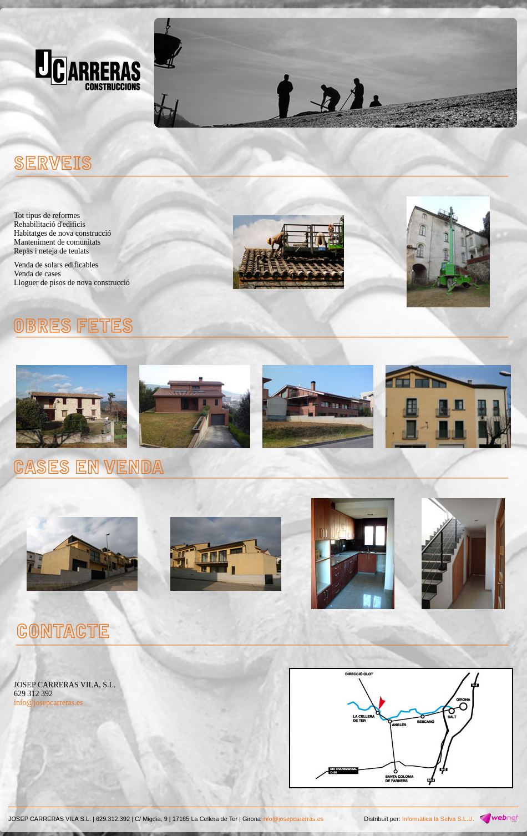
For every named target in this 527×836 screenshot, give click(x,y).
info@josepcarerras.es (292, 818)
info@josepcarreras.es (48, 702)
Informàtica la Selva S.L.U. (438, 818)
